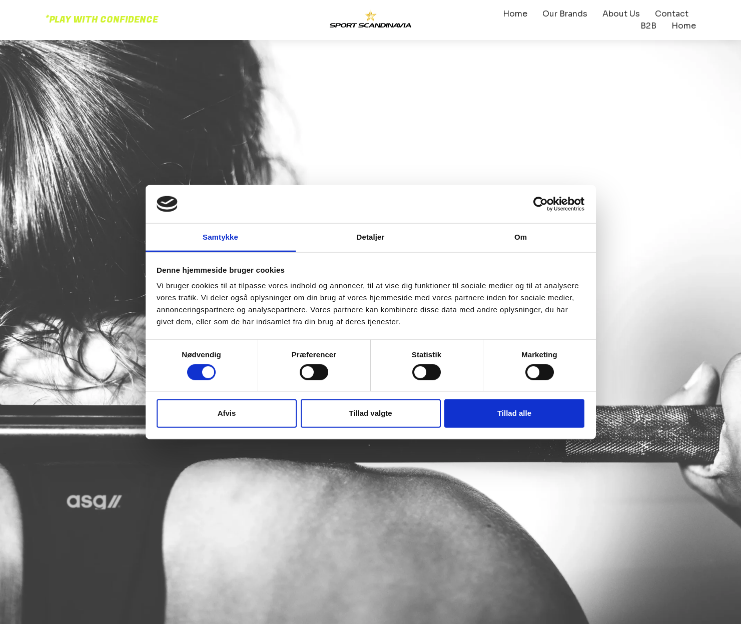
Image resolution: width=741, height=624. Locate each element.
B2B (648, 26)
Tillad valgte (370, 413)
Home (515, 14)
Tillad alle (514, 413)
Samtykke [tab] (220, 237)
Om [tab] (520, 237)
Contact (671, 14)
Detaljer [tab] (371, 237)
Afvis (227, 413)
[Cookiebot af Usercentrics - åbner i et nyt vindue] (540, 204)
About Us (621, 14)
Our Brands (564, 14)
